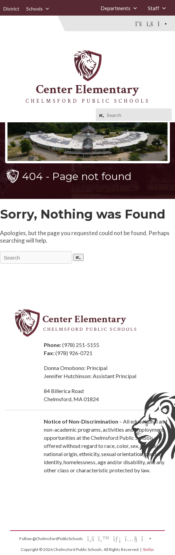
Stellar (148, 549)
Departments (119, 8)
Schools (38, 9)
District (11, 9)
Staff (157, 8)
